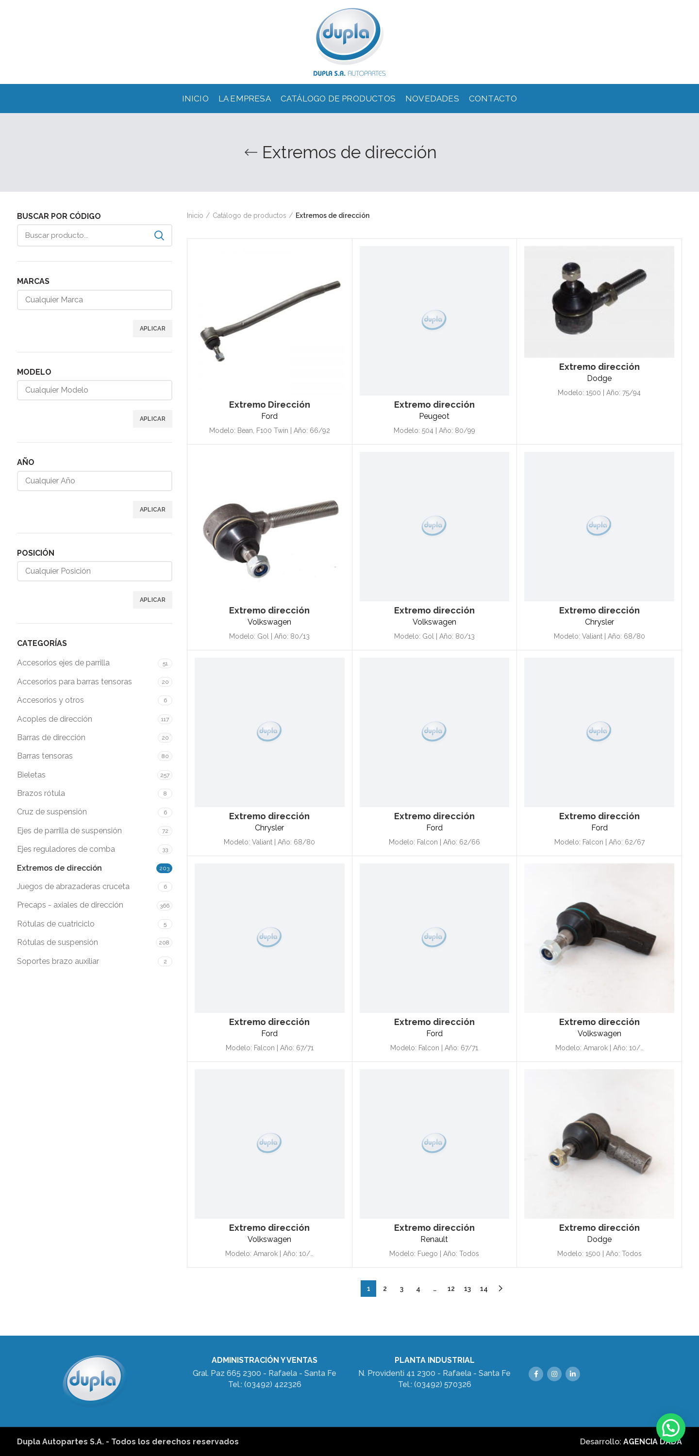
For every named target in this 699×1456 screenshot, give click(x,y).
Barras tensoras (45, 756)
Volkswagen (269, 622)
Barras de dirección (51, 737)
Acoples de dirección (54, 719)
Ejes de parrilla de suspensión (69, 830)
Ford (269, 416)
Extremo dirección (434, 404)
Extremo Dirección (269, 404)
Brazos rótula (41, 793)
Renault (434, 1239)
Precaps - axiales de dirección (70, 905)
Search (159, 235)
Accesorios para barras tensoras (74, 681)
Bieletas (31, 774)
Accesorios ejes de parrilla (63, 662)
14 (484, 1288)
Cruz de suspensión (52, 811)
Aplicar (153, 328)
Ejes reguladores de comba (66, 849)
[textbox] (102, 299)
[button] (670, 1427)
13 (467, 1288)
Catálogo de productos (249, 215)
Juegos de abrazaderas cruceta (73, 886)
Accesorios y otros (50, 700)
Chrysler (599, 622)
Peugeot (434, 416)
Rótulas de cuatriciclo (56, 923)
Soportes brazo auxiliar (58, 961)
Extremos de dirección (59, 868)
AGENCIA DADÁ (652, 1441)
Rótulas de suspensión (57, 942)
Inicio (195, 215)
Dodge (599, 378)
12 (451, 1288)
